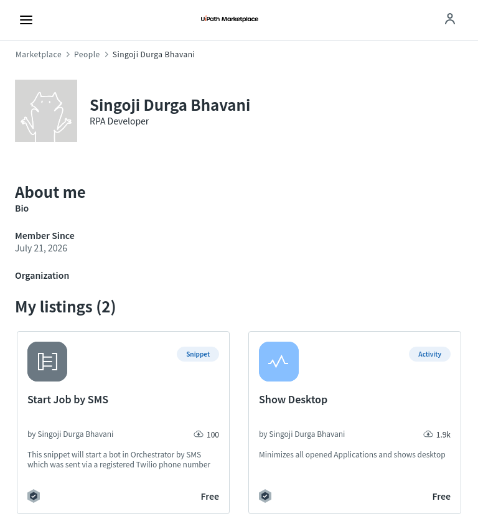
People (87, 54)
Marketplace (39, 54)
